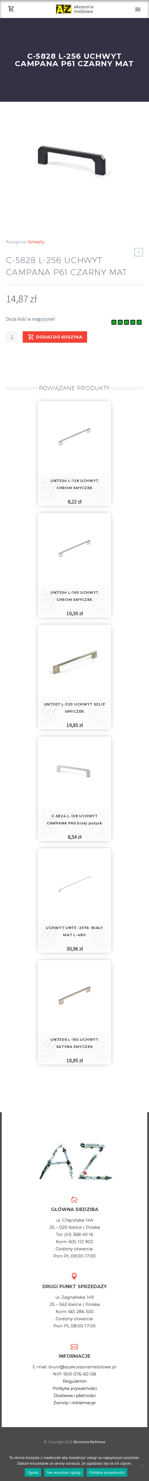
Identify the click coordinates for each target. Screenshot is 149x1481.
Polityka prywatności (74, 1388)
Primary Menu (137, 9)
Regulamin (75, 1381)
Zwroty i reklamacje (74, 1402)
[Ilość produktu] (11, 337)
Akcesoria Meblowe (89, 1441)
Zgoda (33, 1472)
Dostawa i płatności (75, 1395)
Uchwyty (36, 241)
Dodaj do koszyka (55, 337)
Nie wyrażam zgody (64, 1472)
